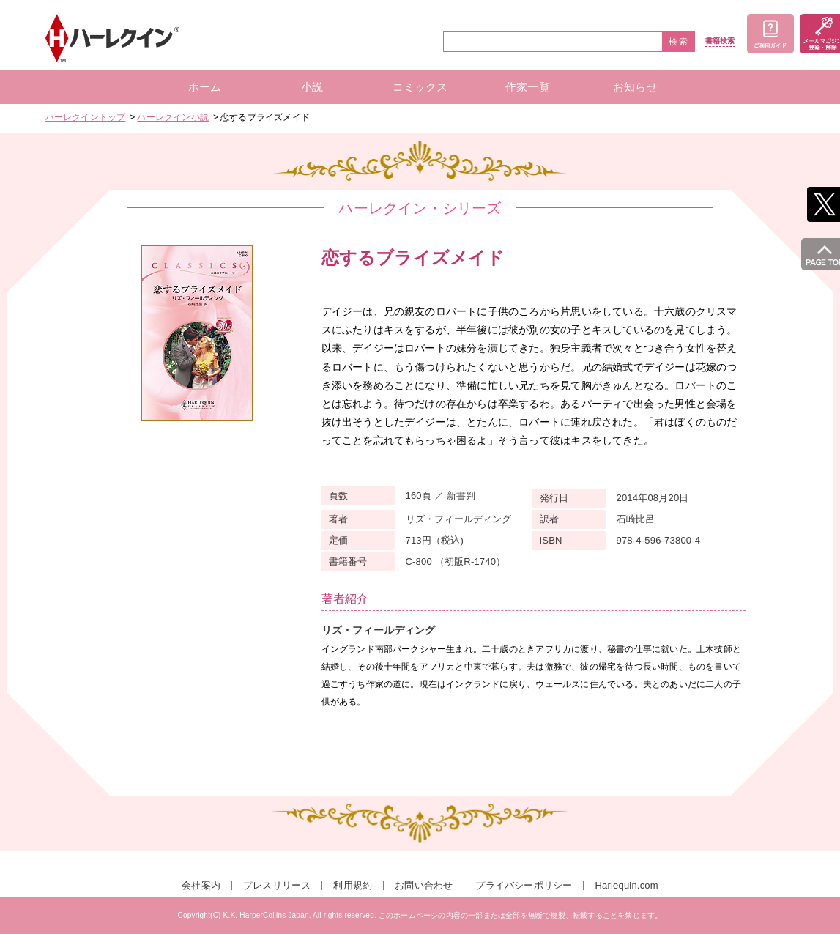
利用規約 (352, 885)
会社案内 (201, 885)
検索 (679, 42)
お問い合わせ (424, 885)
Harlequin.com (626, 885)
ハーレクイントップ (85, 117)
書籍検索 (720, 41)
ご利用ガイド (770, 33)
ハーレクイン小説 (173, 117)
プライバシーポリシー (523, 885)
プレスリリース (277, 885)
